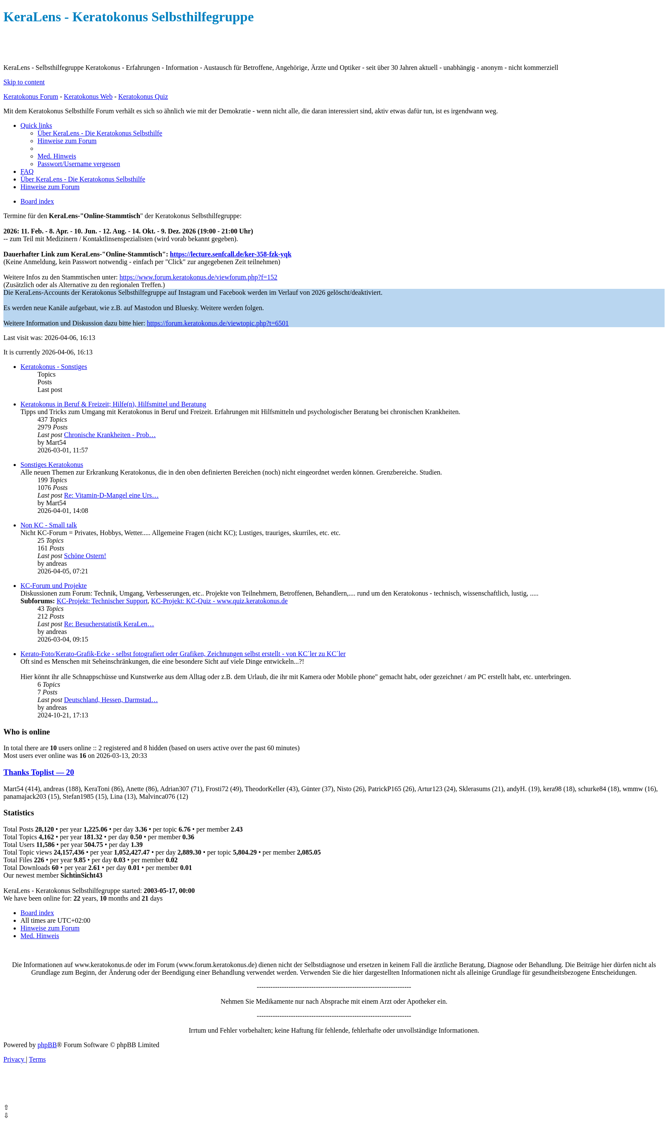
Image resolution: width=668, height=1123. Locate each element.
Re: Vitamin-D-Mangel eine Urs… (111, 495)
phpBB (47, 1044)
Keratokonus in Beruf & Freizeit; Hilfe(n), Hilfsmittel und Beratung (113, 404)
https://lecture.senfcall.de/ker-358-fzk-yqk (230, 254)
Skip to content (24, 82)
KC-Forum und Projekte (53, 585)
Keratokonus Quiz (143, 96)
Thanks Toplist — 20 (38, 772)
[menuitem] (99, 133)
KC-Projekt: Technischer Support (102, 601)
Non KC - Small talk (48, 525)
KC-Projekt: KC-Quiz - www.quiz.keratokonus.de (219, 601)
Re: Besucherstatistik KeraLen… (109, 624)
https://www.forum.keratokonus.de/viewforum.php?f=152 (198, 277)
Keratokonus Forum (30, 96)
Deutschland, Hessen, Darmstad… (111, 699)
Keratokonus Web (88, 96)
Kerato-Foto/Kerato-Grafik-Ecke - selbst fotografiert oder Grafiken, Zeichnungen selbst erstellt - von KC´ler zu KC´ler (183, 653)
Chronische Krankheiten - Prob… (110, 434)
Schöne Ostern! (85, 555)
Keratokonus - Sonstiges (53, 366)
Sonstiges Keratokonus (51, 464)
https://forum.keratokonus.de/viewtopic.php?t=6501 (218, 323)
